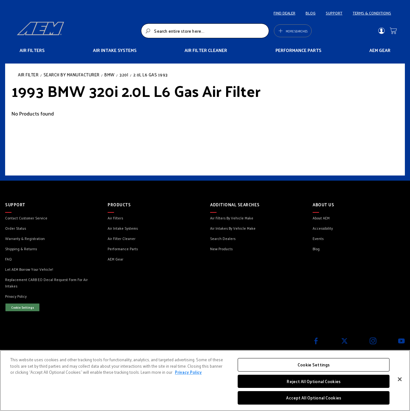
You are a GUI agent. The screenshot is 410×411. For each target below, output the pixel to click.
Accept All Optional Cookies (313, 397)
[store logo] (77, 31)
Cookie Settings (22, 307)
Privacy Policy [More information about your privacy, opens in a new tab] (188, 372)
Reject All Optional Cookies (313, 381)
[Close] (400, 379)
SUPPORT (334, 12)
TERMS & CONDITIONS (372, 12)
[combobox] (205, 30)
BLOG (311, 12)
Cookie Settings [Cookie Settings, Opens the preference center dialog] (314, 364)
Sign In (381, 31)
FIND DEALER (284, 12)
